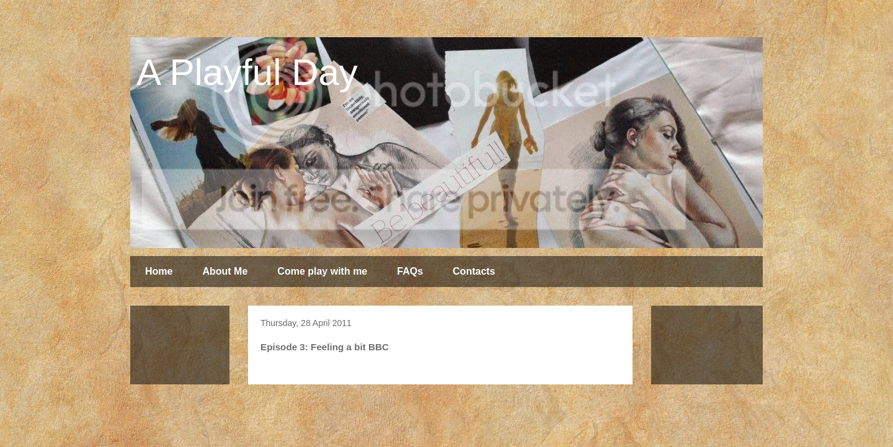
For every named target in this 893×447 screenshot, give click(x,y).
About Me (224, 271)
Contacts (474, 271)
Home (158, 271)
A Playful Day (247, 72)
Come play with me (322, 271)
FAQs (410, 271)
